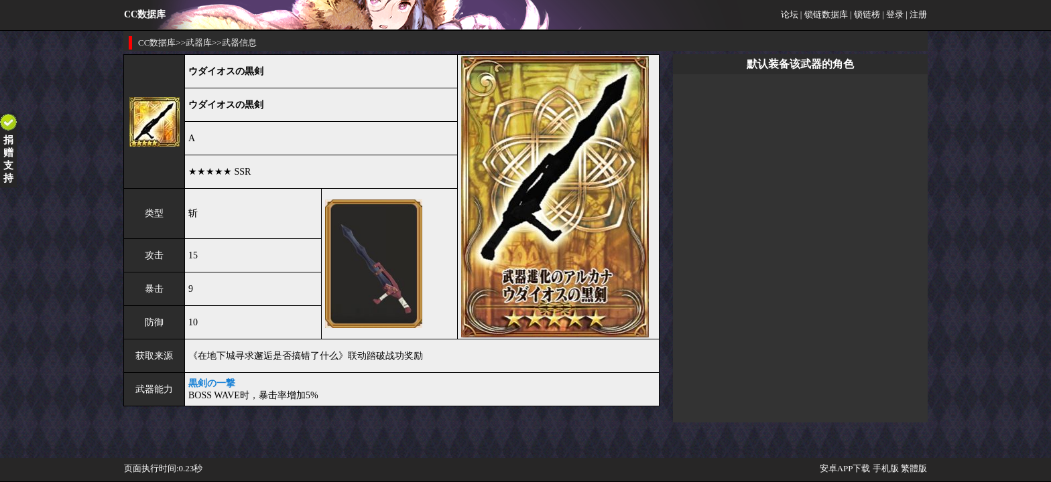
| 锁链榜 (865, 14)
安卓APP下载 (845, 468)
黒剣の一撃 (211, 383)
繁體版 (914, 468)
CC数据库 (157, 42)
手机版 (886, 468)
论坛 (789, 14)
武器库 (199, 42)
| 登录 (893, 14)
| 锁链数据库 (824, 14)
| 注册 (916, 14)
